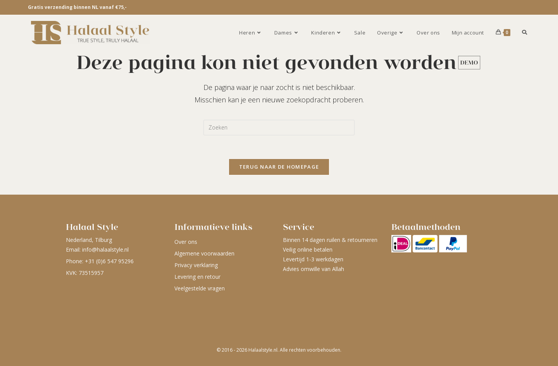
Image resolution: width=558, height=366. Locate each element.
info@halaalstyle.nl (105, 249)
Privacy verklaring (196, 265)
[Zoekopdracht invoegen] (279, 127)
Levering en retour (197, 276)
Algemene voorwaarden (204, 253)
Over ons (185, 241)
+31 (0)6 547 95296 (109, 261)
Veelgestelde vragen (199, 288)
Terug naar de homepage (279, 166)
